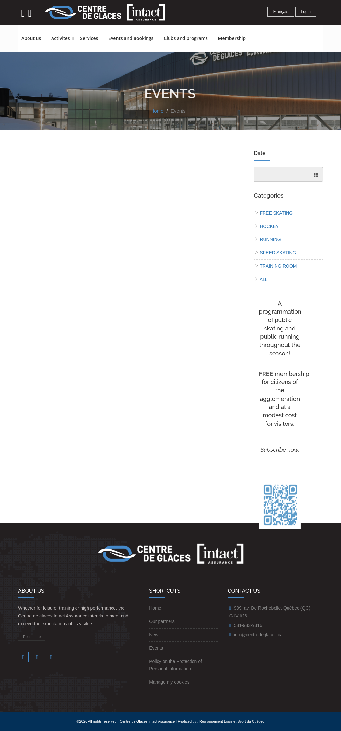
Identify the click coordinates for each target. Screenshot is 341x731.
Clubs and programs (187, 38)
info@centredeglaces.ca (258, 634)
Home (156, 111)
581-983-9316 (248, 625)
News (154, 634)
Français (280, 11)
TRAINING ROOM (278, 266)
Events (178, 111)
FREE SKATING (276, 213)
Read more (32, 637)
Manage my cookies (169, 682)
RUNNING (270, 239)
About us (33, 38)
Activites (62, 38)
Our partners (162, 621)
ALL (264, 279)
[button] (252, 35)
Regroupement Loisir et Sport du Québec (232, 721)
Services (91, 38)
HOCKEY (269, 226)
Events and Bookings (132, 38)
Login (306, 11)
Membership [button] (232, 38)
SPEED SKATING (278, 252)
